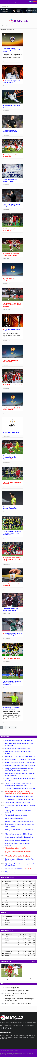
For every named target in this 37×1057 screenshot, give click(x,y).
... (12, 727)
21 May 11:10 (6, 135)
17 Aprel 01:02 (7, 283)
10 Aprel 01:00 (7, 309)
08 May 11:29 (6, 209)
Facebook (32, 1)
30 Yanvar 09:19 (7, 638)
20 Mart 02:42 (6, 365)
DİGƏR (2, 1039)
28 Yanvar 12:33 (7, 687)
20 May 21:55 (6, 184)
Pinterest (36, 1)
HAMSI (33, 961)
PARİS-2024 (32, 1035)
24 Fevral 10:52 (7, 538)
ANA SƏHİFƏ (3, 29)
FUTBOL (2, 1035)
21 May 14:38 (6, 110)
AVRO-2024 (32, 1037)
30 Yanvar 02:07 (7, 661)
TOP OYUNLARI (14, 1035)
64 (15, 727)
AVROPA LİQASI (10, 29)
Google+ (34, 1)
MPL (7, 1035)
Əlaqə (9, 2)
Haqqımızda (3, 2)
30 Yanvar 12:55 (7, 613)
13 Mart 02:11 (6, 413)
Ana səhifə (3, 1050)
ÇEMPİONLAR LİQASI (7, 1037)
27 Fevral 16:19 (7, 436)
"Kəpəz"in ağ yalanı (12, 988)
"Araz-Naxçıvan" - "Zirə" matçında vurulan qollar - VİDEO (17, 979)
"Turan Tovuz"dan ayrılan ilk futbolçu (17, 991)
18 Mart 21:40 (6, 388)
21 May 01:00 (6, 159)
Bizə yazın (15, 2)
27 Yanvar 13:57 (7, 722)
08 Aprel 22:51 (7, 340)
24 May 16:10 (6, 61)
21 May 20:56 (6, 85)
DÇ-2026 (25, 1037)
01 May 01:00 (6, 258)
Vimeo (8, 1028)
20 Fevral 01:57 (7, 564)
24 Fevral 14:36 (7, 511)
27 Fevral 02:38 (7, 487)
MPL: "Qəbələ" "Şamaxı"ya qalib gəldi (18, 1003)
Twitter (30, 1)
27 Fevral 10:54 (7, 462)
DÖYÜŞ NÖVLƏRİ (23, 1035)
